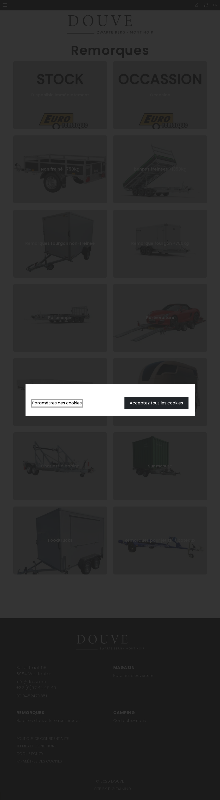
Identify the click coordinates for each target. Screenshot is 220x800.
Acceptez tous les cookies (156, 403)
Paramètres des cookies (57, 403)
